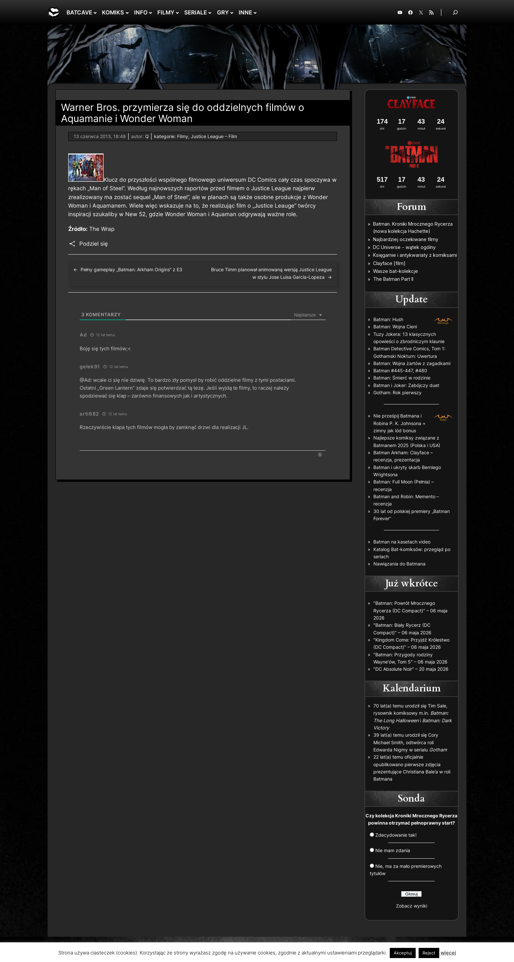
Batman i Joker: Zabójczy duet (406, 385)
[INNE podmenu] (255, 12)
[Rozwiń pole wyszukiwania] (455, 12)
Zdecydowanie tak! (396, 835)
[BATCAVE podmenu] (95, 12)
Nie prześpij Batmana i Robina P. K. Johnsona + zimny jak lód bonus (399, 423)
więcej (448, 953)
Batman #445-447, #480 (400, 370)
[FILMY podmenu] (177, 12)
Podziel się (93, 243)
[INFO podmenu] (150, 12)
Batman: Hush (388, 319)
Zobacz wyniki (411, 906)
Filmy (182, 136)
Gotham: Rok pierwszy (397, 392)
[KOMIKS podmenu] (127, 12)
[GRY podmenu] (231, 12)
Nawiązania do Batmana (399, 563)
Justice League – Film (214, 136)
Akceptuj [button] (403, 952)
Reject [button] (429, 952)
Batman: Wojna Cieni (395, 326)
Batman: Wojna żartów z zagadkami (411, 363)
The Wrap (101, 229)
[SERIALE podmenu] (209, 12)
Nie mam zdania (392, 850)
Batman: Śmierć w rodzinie (401, 377)
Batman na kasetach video (401, 541)
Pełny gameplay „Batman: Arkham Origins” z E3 (131, 269)
